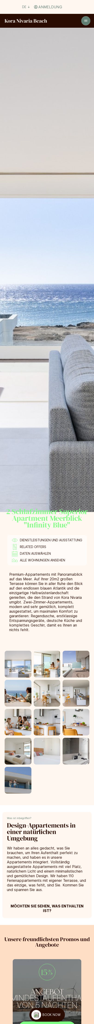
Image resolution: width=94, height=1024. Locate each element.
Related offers (33, 547)
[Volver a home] (26, 20)
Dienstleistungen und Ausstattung (51, 540)
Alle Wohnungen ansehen (42, 560)
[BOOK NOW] (47, 1015)
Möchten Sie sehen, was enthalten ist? (47, 908)
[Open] (85, 20)
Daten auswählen (35, 553)
